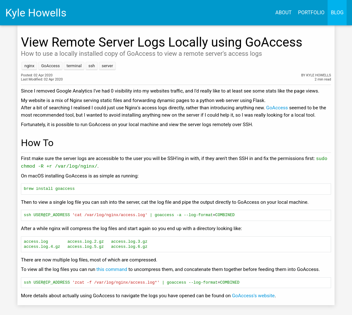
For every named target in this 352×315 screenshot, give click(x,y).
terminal (74, 65)
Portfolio (311, 13)
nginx (29, 65)
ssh (91, 65)
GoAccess (50, 65)
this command (111, 270)
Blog (337, 13)
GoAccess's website (253, 296)
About (283, 13)
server (107, 65)
